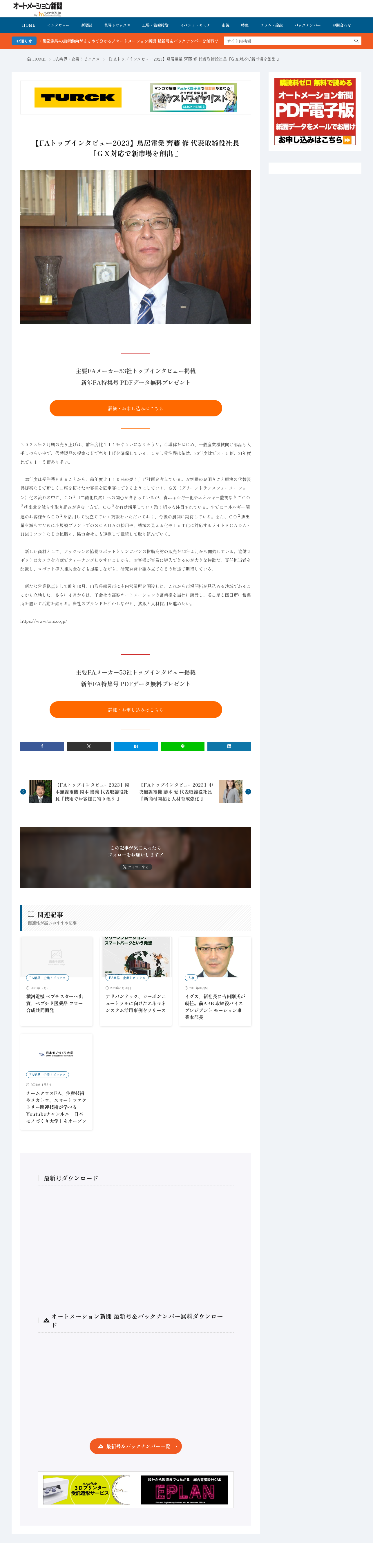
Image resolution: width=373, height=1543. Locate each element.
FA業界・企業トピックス (76, 59)
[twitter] (89, 746)
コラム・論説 (271, 25)
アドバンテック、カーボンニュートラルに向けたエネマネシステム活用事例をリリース (136, 1003)
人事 (191, 977)
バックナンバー (307, 25)
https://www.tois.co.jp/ (43, 621)
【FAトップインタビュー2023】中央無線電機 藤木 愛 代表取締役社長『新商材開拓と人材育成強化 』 (176, 791)
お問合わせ (341, 25)
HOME (28, 25)
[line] (182, 746)
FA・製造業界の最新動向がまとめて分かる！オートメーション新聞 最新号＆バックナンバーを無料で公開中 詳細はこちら (161, 41)
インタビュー (58, 25)
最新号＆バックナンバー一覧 (138, 1446)
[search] (356, 41)
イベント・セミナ (195, 25)
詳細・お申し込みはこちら (136, 408)
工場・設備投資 (155, 25)
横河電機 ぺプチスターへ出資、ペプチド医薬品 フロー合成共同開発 (54, 1003)
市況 (225, 25)
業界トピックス (117, 25)
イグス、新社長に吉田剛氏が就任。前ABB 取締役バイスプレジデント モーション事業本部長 (215, 1007)
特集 (245, 25)
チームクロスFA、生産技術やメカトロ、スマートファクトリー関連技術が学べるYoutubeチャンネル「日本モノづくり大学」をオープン (56, 1107)
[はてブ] (135, 746)
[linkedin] (229, 746)
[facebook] (42, 746)
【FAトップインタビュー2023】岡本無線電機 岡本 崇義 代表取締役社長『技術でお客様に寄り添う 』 (92, 791)
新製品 (87, 25)
